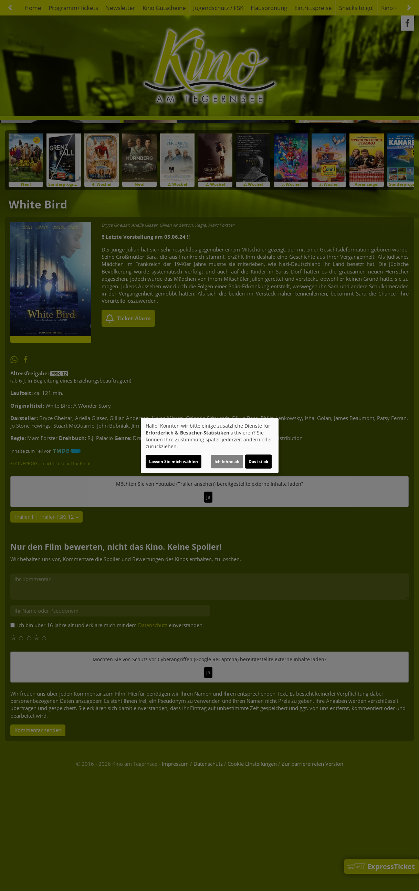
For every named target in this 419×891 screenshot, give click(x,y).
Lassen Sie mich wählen (173, 461)
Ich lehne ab (227, 461)
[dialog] (210, 445)
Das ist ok (258, 461)
